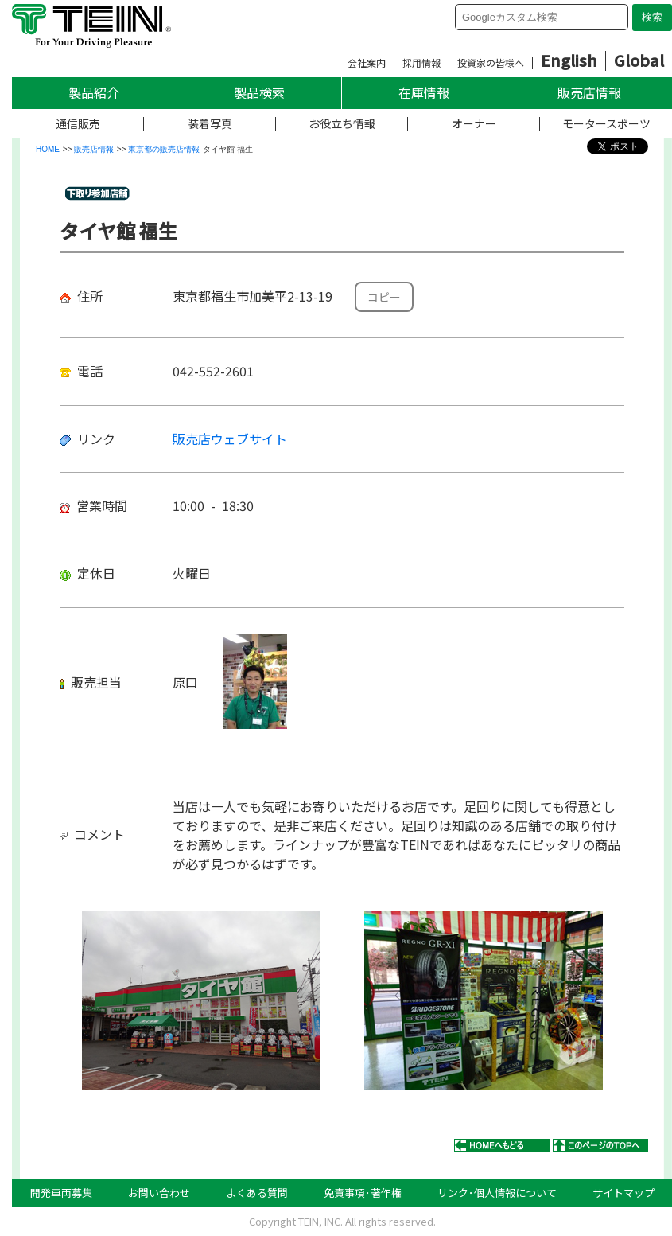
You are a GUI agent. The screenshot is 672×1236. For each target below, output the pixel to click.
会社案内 (367, 62)
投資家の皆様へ (490, 62)
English (569, 60)
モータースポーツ (606, 123)
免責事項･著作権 (363, 1192)
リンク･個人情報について (497, 1192)
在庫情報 (423, 92)
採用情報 (421, 62)
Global (639, 60)
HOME (48, 149)
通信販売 (78, 123)
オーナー (474, 123)
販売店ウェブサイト (230, 438)
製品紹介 (93, 92)
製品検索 (259, 92)
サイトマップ (623, 1192)
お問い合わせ (159, 1192)
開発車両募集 (61, 1192)
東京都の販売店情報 (164, 149)
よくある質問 (257, 1192)
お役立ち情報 (342, 123)
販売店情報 (589, 92)
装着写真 (210, 123)
